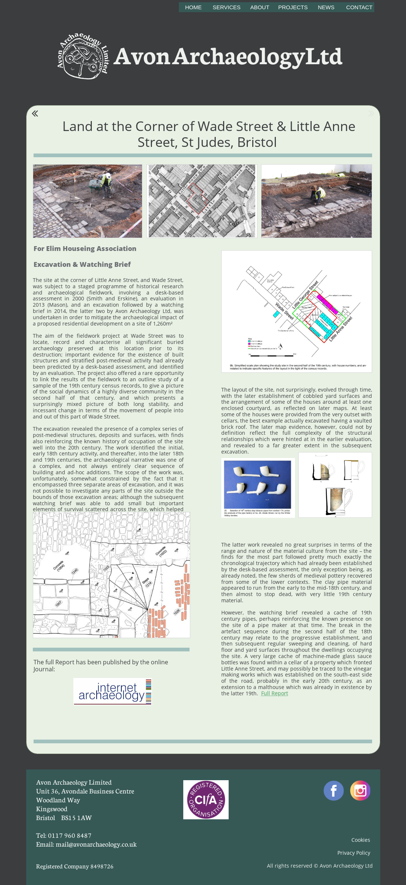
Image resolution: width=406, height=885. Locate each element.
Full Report (274, 693)
